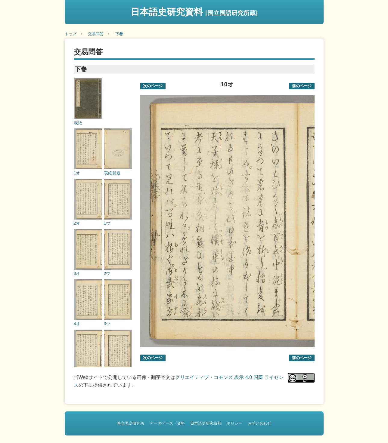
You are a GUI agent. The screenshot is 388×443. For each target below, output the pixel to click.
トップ (70, 34)
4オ (77, 323)
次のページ (153, 86)
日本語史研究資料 (194, 12)
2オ (77, 223)
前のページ (302, 86)
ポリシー (234, 423)
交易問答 (96, 34)
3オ (77, 273)
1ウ (107, 223)
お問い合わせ (259, 423)
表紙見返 (112, 173)
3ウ (107, 323)
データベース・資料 (167, 423)
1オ (77, 173)
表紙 (78, 122)
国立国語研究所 (130, 423)
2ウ (107, 273)
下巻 (119, 34)
